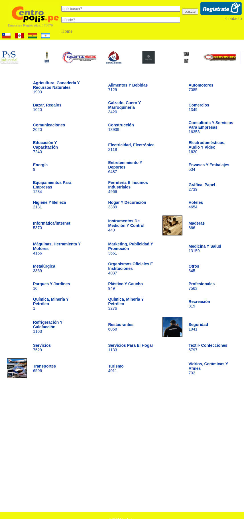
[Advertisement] (53, 447)
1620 (207, 147)
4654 (196, 204)
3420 (124, 107)
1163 (47, 327)
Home (66, 31)
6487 (125, 167)
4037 (130, 268)
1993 (56, 87)
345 (194, 268)
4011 (115, 368)
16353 (211, 127)
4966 (128, 187)
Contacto (233, 18)
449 (126, 225)
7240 (45, 147)
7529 (42, 347)
